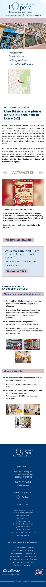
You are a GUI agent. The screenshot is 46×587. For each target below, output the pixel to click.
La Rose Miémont (23, 556)
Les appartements (23, 515)
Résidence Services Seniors (29, 128)
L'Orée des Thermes (23, 548)
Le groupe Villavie (23, 529)
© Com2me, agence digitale (23, 581)
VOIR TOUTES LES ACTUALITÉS (18, 240)
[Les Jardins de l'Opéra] (23, 453)
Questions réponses (23, 527)
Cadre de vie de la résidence (22, 513)
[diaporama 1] (23, 36)
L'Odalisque (23, 565)
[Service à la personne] (39, 571)
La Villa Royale (23, 553)
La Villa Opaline (23, 550)
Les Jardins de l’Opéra (23, 559)
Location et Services (23, 518)
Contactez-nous (23, 485)
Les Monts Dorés (23, 562)
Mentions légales (23, 535)
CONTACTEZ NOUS (16, 271)
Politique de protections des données (23, 532)
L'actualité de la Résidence (23, 524)
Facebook (25, 497)
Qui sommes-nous (23, 521)
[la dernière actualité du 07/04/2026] (23, 192)
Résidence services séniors (23, 510)
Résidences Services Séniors (11, 574)
